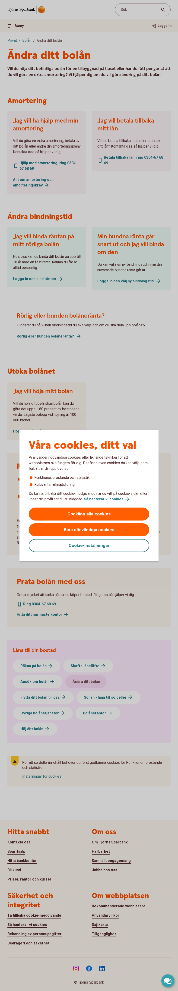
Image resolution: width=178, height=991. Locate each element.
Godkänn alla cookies (89, 514)
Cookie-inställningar (89, 545)
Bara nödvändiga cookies (89, 529)
